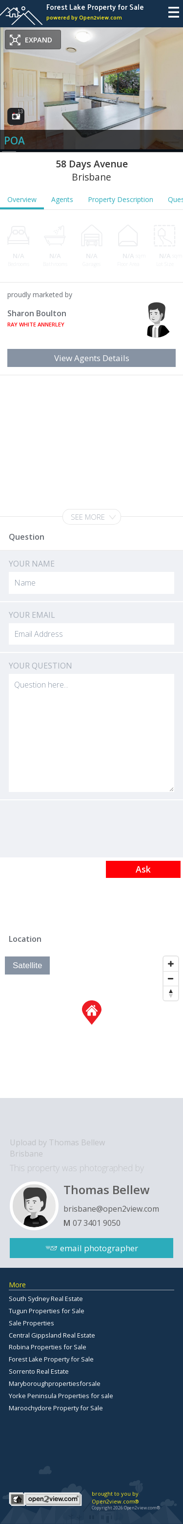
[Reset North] (170, 993)
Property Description (120, 199)
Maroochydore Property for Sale (56, 1407)
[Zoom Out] (170, 978)
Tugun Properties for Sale (46, 1310)
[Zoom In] (170, 963)
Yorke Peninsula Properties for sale (61, 1395)
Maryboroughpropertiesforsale (55, 1383)
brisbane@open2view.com (111, 1208)
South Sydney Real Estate (46, 1298)
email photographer (99, 1248)
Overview (22, 199)
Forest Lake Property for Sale (51, 1359)
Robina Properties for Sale (47, 1346)
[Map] (91, 1025)
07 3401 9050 (97, 1223)
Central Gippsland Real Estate (52, 1335)
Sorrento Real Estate (39, 1371)
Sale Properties (31, 1323)
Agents (62, 199)
